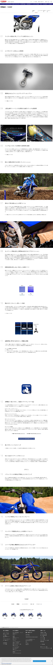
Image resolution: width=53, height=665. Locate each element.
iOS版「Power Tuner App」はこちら (18, 431)
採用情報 (42, 639)
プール (14, 633)
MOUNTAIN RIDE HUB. (29, 638)
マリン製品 (4, 633)
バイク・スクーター (11, 625)
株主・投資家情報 (43, 633)
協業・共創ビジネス (29, 630)
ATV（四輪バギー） (6, 638)
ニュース (42, 634)
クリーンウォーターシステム (17, 648)
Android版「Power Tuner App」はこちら (34, 431)
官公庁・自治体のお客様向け (30, 628)
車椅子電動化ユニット (6, 634)
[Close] (52, 661)
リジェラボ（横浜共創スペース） (30, 637)
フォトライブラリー (25, 602)
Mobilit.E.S (27, 642)
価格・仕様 (32, 602)
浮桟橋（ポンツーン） (16, 635)
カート (4, 635)
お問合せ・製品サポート (41, 1)
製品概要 (12, 602)
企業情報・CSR (43, 630)
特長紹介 (18, 602)
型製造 (14, 634)
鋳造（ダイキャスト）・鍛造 (17, 642)
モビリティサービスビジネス (17, 651)
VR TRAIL (27, 641)
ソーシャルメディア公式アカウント (46, 646)
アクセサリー (39, 602)
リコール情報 (35, 1)
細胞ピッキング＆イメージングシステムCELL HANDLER (16, 644)
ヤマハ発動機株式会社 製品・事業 (4, 625)
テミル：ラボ (27, 633)
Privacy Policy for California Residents (6, 663)
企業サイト (47, 1)
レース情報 (42, 642)
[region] (26, 661)
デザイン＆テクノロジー (44, 638)
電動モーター (15, 647)
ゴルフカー (14, 638)
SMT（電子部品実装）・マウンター (18, 630)
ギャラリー (42, 635)
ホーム (31, 1)
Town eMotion (28, 632)
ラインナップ (16, 625)
